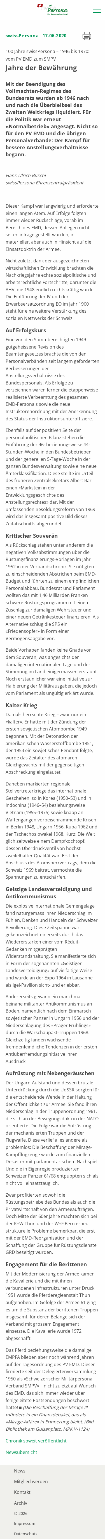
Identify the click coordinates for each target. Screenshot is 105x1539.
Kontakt (22, 1492)
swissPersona (22, 35)
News (19, 1471)
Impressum (24, 1524)
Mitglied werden (31, 1481)
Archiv (20, 1503)
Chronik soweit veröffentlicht (36, 1441)
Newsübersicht (21, 1452)
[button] (97, 10)
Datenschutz (26, 1534)
